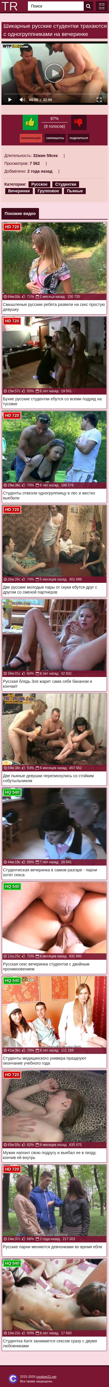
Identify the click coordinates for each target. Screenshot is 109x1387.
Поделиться (78, 138)
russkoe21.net (46, 1376)
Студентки (65, 184)
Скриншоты (55, 138)
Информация (31, 138)
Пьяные (75, 191)
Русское (39, 184)
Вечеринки (19, 191)
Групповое (48, 191)
